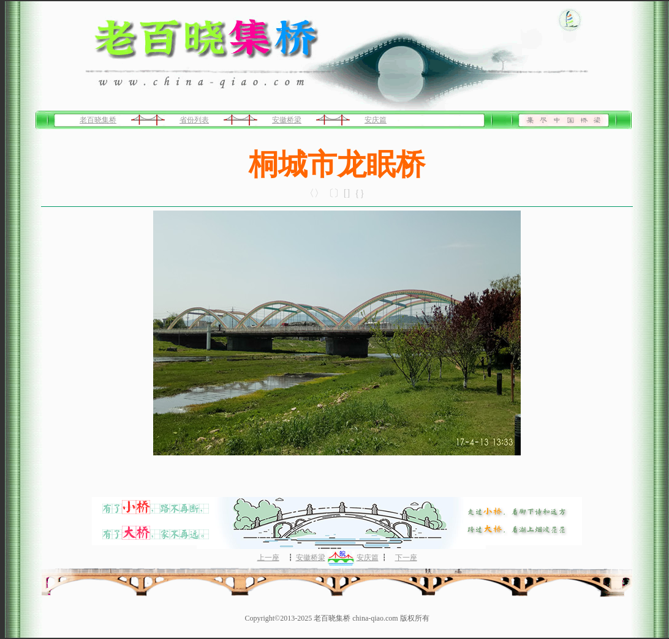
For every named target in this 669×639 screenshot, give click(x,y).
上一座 (268, 557)
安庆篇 (376, 120)
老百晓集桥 (98, 120)
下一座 (406, 557)
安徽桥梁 (286, 120)
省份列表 (194, 120)
